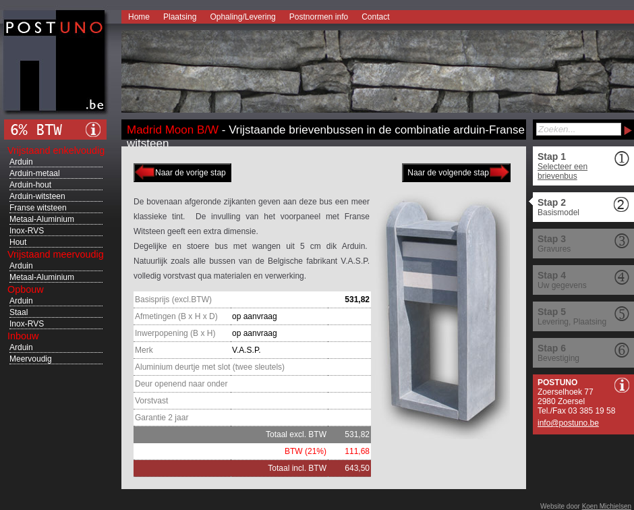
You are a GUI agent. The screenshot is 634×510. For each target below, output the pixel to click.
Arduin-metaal (34, 173)
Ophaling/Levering (242, 17)
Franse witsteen (38, 208)
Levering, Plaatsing (572, 322)
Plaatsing (179, 17)
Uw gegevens (562, 285)
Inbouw (22, 336)
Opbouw (25, 289)
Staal (18, 312)
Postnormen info (318, 17)
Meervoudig (30, 359)
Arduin (21, 162)
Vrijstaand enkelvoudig (56, 150)
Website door (585, 506)
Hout (17, 242)
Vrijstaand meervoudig (55, 254)
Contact (375, 17)
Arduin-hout (30, 185)
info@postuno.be (568, 423)
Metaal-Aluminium (41, 219)
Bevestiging (558, 358)
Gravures (554, 249)
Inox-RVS (26, 230)
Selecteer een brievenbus (562, 171)
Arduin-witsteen (37, 196)
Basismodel (558, 212)
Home (139, 17)
